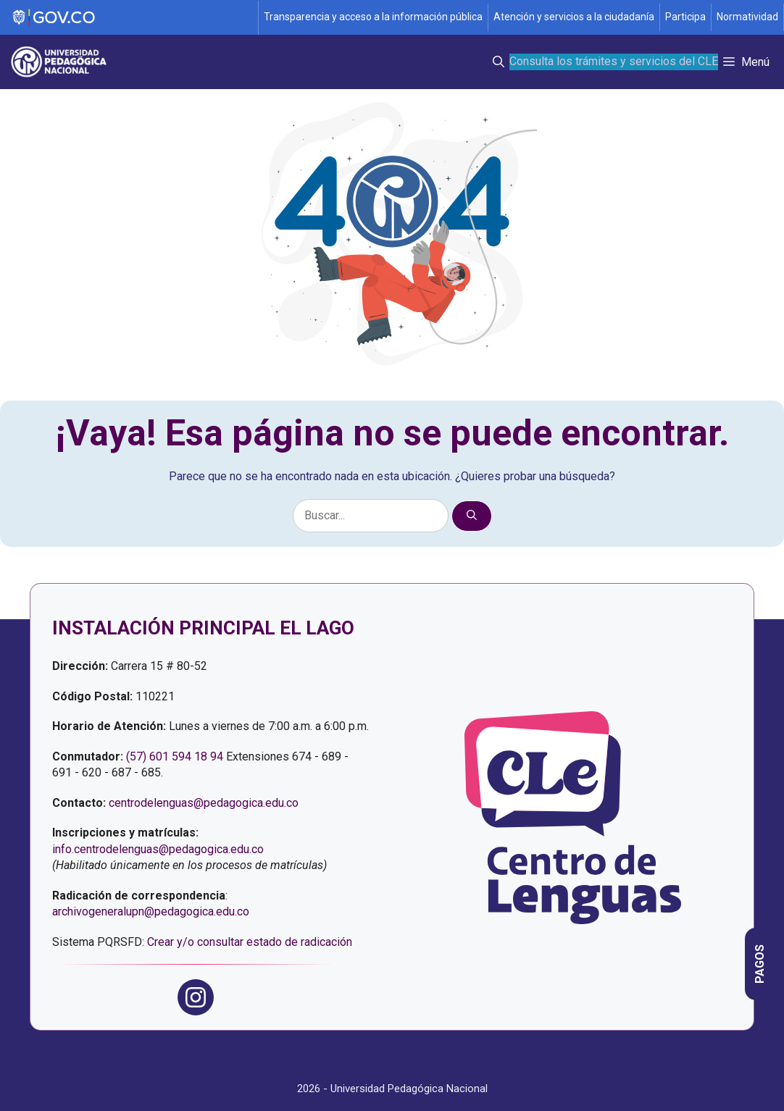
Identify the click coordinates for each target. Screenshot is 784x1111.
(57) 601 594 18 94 (174, 756)
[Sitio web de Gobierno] (130, 18)
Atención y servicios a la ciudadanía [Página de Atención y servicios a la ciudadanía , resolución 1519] (573, 16)
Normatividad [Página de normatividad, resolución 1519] (747, 16)
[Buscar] (471, 516)
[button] (498, 62)
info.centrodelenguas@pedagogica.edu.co (158, 849)
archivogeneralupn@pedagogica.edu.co (150, 911)
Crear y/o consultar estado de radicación (249, 942)
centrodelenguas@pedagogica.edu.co (204, 803)
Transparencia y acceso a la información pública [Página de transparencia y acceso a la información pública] (373, 16)
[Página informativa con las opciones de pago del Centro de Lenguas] (760, 964)
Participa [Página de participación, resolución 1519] (685, 16)
